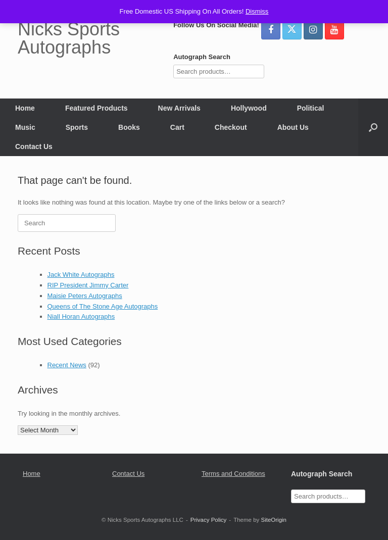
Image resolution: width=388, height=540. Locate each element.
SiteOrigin (273, 520)
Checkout (231, 127)
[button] (373, 127)
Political (310, 108)
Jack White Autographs (81, 274)
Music (25, 127)
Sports (77, 127)
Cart (177, 127)
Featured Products (96, 108)
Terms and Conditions (233, 473)
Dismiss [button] (257, 11)
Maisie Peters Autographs (84, 296)
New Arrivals (179, 108)
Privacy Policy (208, 520)
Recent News (66, 365)
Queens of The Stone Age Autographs (102, 306)
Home (25, 108)
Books (129, 127)
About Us (293, 127)
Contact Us (34, 146)
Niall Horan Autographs (81, 316)
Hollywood (249, 108)
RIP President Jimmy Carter (88, 285)
